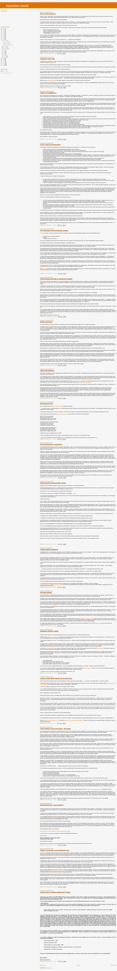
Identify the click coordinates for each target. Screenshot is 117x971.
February (5, 56)
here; (104, 348)
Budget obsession (46, 322)
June (4, 51)
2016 (3, 58)
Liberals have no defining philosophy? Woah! (55, 892)
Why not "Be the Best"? (48, 14)
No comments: (54, 87)
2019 (3, 37)
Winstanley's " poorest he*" (53, 637)
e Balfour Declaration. (86, 382)
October (4, 47)
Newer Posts (43, 965)
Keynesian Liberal (17, 5)
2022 (3, 33)
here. (62, 361)
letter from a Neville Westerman (94, 789)
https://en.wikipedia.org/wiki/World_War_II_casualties (51, 584)
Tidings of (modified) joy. (48, 93)
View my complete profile (6, 73)
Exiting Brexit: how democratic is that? (53, 483)
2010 (3, 65)
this (66, 39)
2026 (3, 28)
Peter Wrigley (5, 71)
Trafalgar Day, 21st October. (87, 618)
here (58, 315)
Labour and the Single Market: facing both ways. (56, 678)
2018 (3, 38)
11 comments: (54, 273)
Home (78, 965)
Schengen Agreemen (51, 80)
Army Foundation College (91, 45)
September (5, 48)
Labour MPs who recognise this (51, 720)
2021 (3, 34)
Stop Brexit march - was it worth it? (51, 805)
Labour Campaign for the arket (74, 720)
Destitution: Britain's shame (49, 631)
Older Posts (113, 965)
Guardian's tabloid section (51, 648)
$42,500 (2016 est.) (87, 668)
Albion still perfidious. (47, 370)
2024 (3, 31)
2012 (3, 63)
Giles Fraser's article (57, 406)
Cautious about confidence (49, 549)
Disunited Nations (46, 592)
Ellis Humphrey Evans (62, 414)
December (5, 40)
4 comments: (54, 625)
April (4, 53)
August (4, 49)
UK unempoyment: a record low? (51, 444)
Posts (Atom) (49, 967)
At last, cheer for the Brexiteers (50, 144)
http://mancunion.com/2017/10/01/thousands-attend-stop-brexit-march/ (55, 831)
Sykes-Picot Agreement (77, 381)
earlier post (44, 268)
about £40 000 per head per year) (57, 870)
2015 (3, 59)
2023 (3, 32)
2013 (3, 61)
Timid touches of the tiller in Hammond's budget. (56, 279)
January (4, 57)
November (5, 46)
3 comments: (54, 53)
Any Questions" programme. (88, 513)
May (4, 52)
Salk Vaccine (98, 623)
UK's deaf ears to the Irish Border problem (54, 230)
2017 (3, 39)
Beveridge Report (99, 648)
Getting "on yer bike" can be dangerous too (54, 850)
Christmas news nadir (47, 59)
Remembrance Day (46, 403)
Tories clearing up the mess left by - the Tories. (55, 728)
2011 (3, 64)
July (4, 50)
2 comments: (54, 225)
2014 (3, 60)
